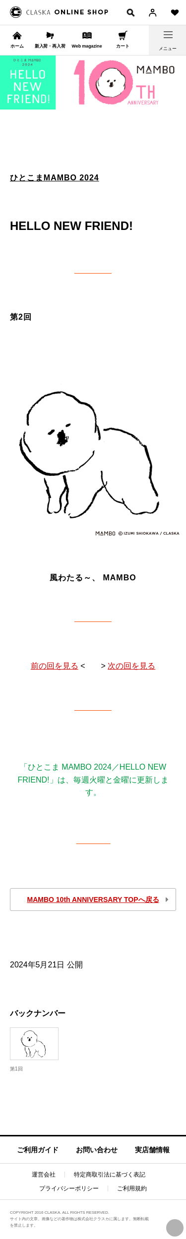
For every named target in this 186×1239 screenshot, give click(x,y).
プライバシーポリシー (69, 1188)
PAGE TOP (175, 1228)
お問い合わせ (97, 1150)
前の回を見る (54, 666)
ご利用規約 (132, 1188)
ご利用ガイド (38, 1150)
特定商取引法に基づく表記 (109, 1175)
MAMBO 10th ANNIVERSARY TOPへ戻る (93, 899)
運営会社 (44, 1175)
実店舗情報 (152, 1150)
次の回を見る (131, 666)
